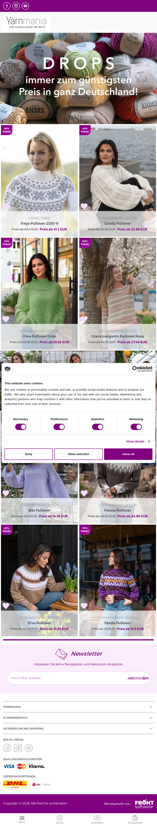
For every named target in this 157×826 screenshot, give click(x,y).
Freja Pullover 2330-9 (39, 223)
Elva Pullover (39, 623)
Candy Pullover (117, 223)
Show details (135, 441)
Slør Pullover (39, 510)
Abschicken (137, 678)
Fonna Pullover (117, 510)
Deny (28, 454)
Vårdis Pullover (117, 623)
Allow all (128, 454)
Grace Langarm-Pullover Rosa (117, 336)
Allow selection (78, 454)
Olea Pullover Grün (39, 336)
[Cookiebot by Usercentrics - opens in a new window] (135, 369)
